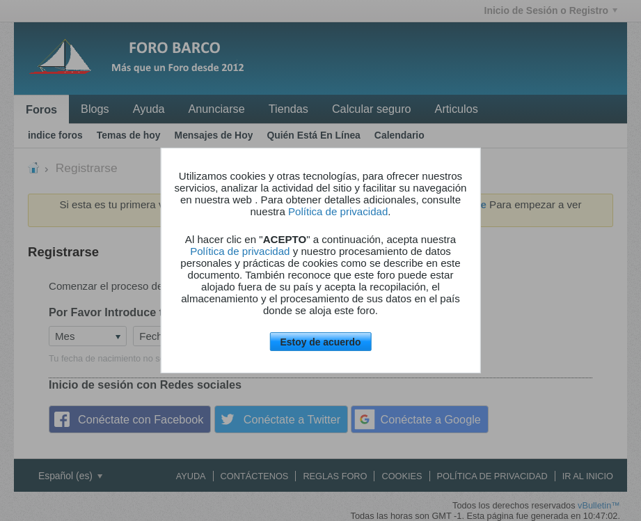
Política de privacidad (338, 211)
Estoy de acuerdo (320, 342)
